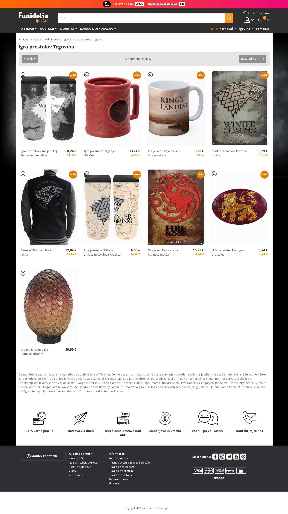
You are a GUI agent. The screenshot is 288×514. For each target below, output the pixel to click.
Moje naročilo (77, 458)
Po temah (26, 29)
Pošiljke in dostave (80, 467)
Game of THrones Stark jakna (36, 252)
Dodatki (67, 29)
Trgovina (38, 39)
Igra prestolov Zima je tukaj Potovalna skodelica (39, 153)
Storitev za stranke (42, 456)
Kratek (28, 58)
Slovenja (114, 483)
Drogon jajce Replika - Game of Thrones (35, 352)
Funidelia (24, 39)
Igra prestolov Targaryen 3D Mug (100, 153)
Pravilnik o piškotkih (121, 471)
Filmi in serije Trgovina (59, 39)
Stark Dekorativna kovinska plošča (230, 153)
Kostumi (47, 29)
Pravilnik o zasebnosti (122, 467)
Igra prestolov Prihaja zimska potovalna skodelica (102, 252)
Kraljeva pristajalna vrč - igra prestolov (164, 153)
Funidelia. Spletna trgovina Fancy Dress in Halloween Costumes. (33, 17)
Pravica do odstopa (120, 475)
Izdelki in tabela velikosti (83, 462)
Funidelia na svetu (119, 458)
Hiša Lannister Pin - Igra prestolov (228, 252)
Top (212, 29)
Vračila (73, 471)
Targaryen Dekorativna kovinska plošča (163, 252)
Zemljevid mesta (118, 479)
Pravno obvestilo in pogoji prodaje (129, 462)
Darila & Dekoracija (96, 29)
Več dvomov (76, 475)
